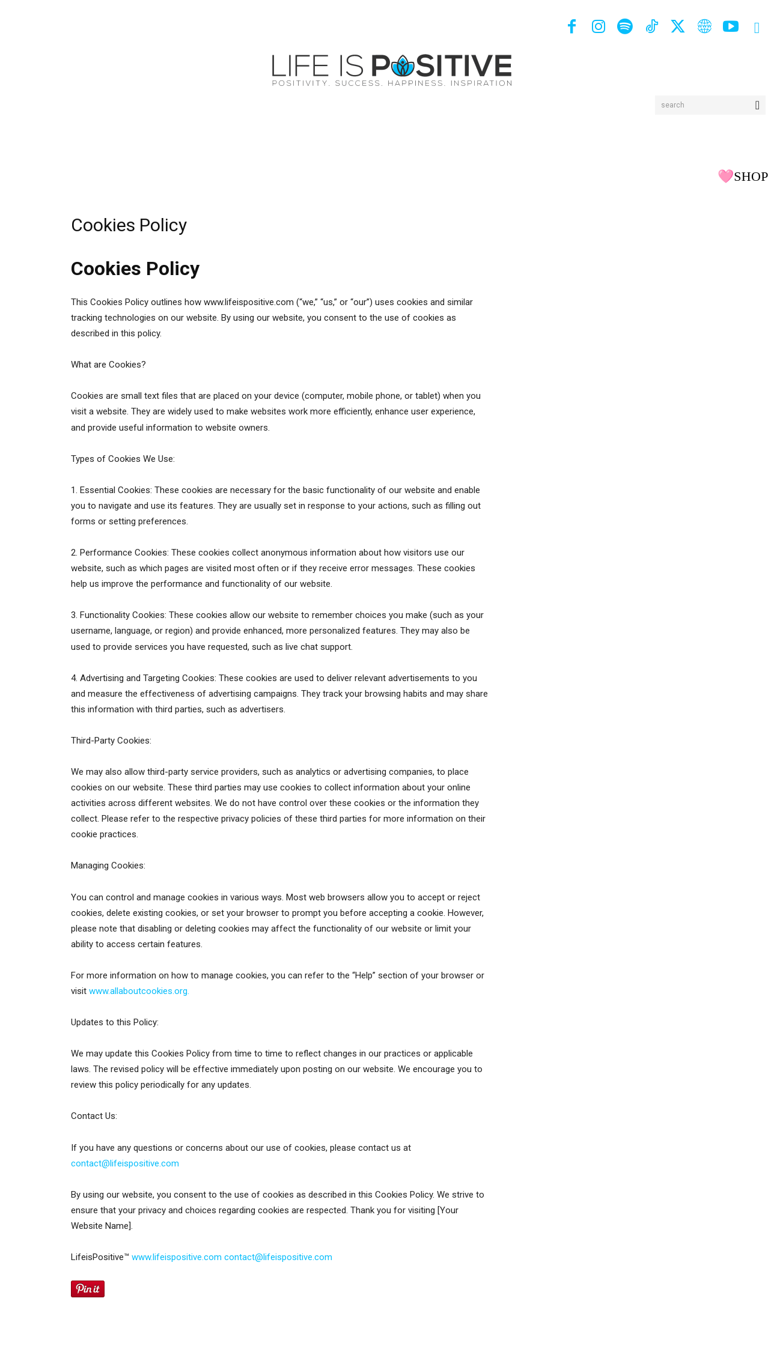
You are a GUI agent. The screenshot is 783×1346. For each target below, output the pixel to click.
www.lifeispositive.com (177, 1257)
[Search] (757, 105)
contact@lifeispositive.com (125, 1163)
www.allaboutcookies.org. (139, 991)
